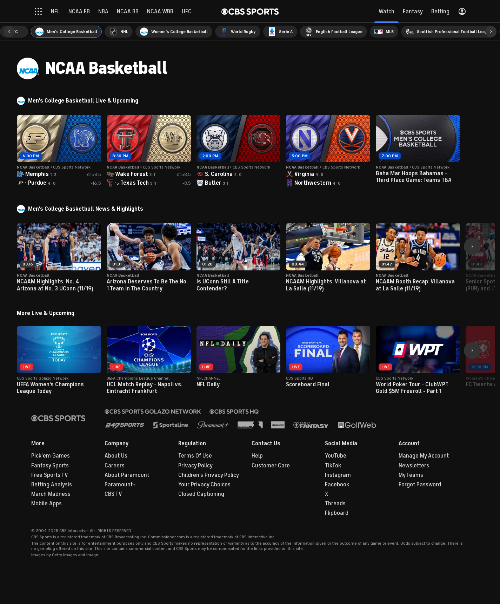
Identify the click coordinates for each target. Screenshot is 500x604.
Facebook (337, 484)
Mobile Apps (46, 503)
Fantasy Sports (50, 465)
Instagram (338, 475)
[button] (9, 31)
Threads (335, 503)
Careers (115, 465)
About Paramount (127, 475)
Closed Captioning (201, 494)
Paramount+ (120, 484)
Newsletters (414, 465)
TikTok (333, 465)
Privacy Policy (195, 465)
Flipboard (336, 513)
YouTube (335, 455)
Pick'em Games (50, 455)
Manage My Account (424, 455)
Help (257, 455)
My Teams (411, 475)
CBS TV (113, 494)
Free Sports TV (49, 475)
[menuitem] (66, 32)
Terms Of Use (195, 455)
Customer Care (271, 465)
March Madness (51, 494)
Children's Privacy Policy (208, 475)
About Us (116, 455)
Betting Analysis (51, 484)
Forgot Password (420, 484)
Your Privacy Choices (204, 484)
